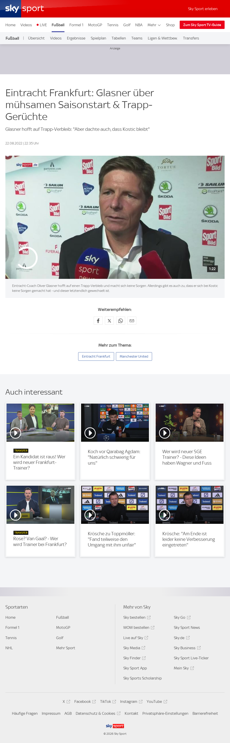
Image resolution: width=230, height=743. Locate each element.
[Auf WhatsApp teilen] (120, 321)
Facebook (84, 702)
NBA (138, 25)
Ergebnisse (76, 38)
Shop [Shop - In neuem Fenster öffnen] (170, 25)
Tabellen (119, 38)
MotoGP (95, 25)
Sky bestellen (136, 618)
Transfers (191, 38)
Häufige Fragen (25, 713)
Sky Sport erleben (203, 9)
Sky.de (181, 639)
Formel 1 (76, 25)
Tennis (112, 25)
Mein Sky (183, 669)
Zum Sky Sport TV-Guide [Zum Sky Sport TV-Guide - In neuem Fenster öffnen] (202, 25)
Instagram (130, 702)
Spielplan (98, 38)
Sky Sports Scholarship (142, 678)
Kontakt (131, 713)
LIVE (43, 25)
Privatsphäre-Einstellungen (165, 713)
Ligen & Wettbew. (163, 38)
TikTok (107, 702)
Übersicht (36, 38)
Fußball (58, 25)
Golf (126, 25)
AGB (68, 713)
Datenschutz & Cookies (97, 714)
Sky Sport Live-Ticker (191, 658)
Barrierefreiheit (205, 713)
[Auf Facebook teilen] (98, 321)
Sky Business (186, 649)
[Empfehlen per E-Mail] (131, 321)
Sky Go (181, 618)
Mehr (154, 25)
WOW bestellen (138, 628)
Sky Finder (133, 659)
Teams (136, 38)
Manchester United (134, 356)
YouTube (156, 702)
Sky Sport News (187, 627)
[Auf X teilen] (109, 321)
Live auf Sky (135, 639)
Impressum (51, 713)
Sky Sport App (135, 668)
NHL (9, 648)
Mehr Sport (65, 648)
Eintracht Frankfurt (96, 356)
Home (10, 25)
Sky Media (133, 649)
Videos (26, 25)
